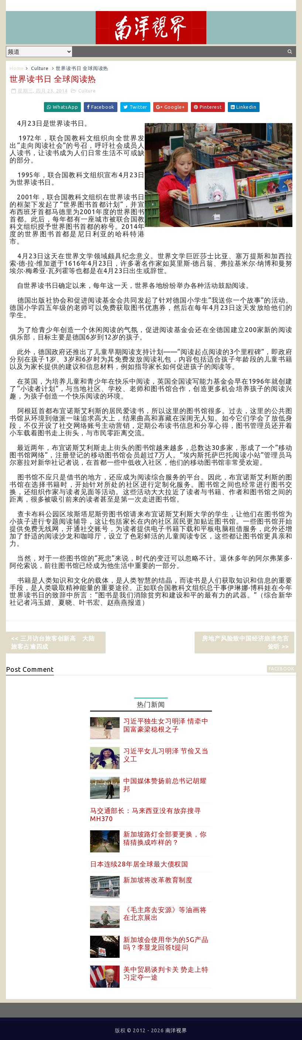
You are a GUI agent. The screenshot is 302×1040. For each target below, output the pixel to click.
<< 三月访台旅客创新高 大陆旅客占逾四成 (53, 642)
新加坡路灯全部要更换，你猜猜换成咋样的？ (165, 838)
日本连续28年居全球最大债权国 (139, 864)
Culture (40, 68)
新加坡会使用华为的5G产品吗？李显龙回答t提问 (165, 943)
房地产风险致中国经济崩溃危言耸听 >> (245, 642)
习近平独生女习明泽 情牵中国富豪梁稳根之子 (165, 725)
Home (17, 68)
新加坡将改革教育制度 (158, 879)
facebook (281, 668)
